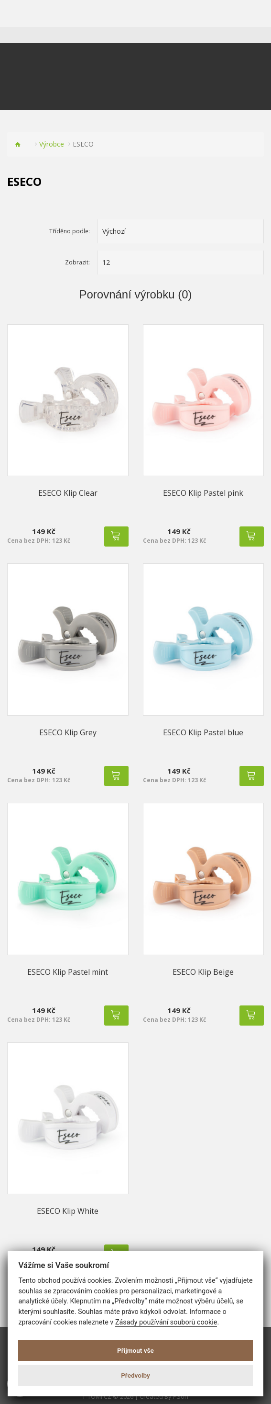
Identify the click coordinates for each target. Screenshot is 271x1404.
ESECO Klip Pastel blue (203, 732)
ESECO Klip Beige (203, 972)
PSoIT (181, 1396)
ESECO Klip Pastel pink (203, 493)
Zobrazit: (77, 262)
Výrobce (51, 143)
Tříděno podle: (69, 231)
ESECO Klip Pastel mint (67, 972)
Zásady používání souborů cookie (166, 1322)
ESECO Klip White (67, 1211)
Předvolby (135, 1375)
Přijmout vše (135, 1350)
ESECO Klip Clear (68, 493)
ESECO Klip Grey (68, 732)
